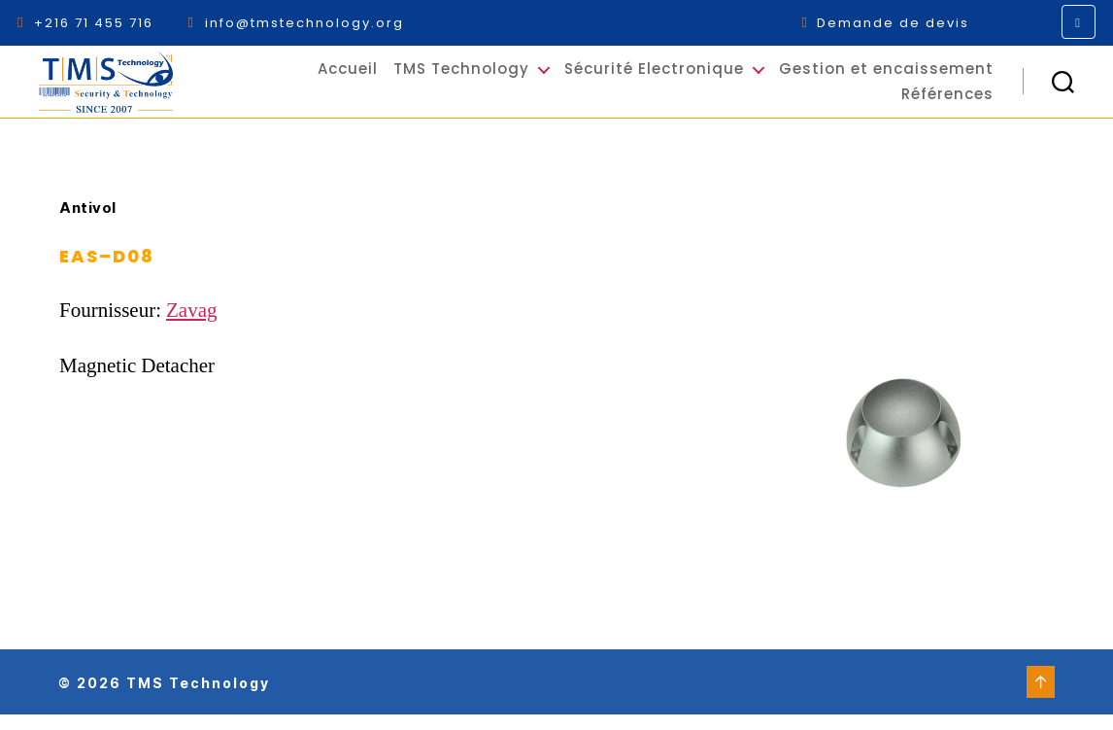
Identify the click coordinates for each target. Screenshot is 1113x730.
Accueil (348, 77)
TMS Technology (461, 77)
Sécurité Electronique (654, 77)
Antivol (88, 223)
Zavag (191, 326)
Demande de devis (885, 23)
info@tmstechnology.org (295, 23)
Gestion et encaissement (886, 77)
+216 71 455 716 (87, 23)
